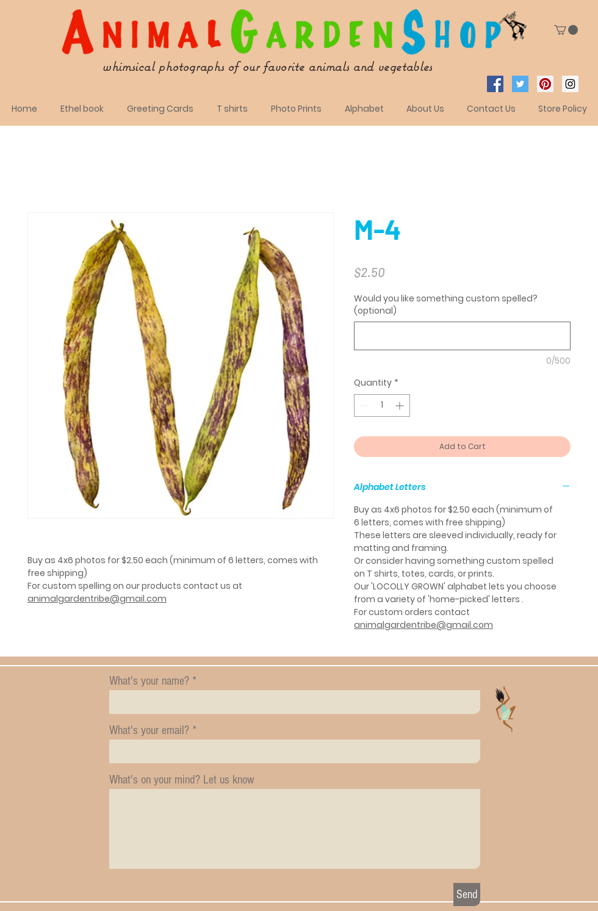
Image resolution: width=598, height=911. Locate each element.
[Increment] (400, 405)
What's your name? (149, 681)
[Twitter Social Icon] (520, 84)
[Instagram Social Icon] (570, 84)
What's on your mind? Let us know (181, 780)
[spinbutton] (382, 405)
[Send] (466, 894)
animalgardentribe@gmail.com (97, 598)
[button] (566, 30)
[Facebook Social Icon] (495, 84)
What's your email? (149, 730)
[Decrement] (363, 405)
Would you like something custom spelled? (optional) (446, 305)
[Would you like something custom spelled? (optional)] (462, 336)
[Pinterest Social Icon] (545, 84)
